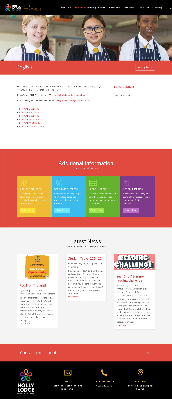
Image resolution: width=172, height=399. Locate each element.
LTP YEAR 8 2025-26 (29, 112)
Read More (27, 210)
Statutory (91, 8)
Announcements (27, 293)
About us (65, 8)
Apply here (145, 67)
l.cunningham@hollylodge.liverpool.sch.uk (71, 100)
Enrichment (131, 292)
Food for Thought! (33, 285)
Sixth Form (128, 8)
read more (25, 323)
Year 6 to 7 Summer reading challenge (131, 278)
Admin (25, 290)
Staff (139, 8)
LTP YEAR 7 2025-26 (29, 108)
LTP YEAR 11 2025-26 (29, 122)
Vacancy (158, 8)
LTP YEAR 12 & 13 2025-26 (32, 126)
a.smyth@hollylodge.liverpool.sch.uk (68, 95)
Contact (149, 8)
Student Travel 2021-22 (85, 258)
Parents (103, 8)
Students (115, 8)
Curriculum (78, 8)
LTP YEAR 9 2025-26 (29, 115)
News (38, 293)
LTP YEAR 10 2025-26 (29, 119)
